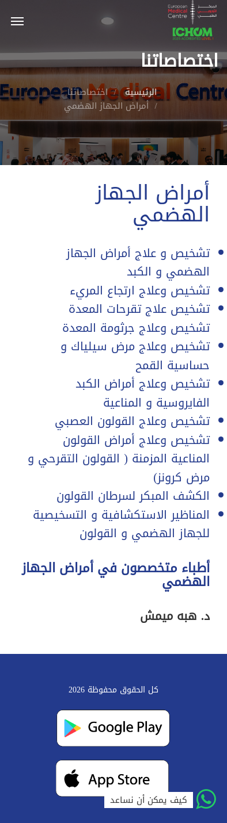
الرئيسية (141, 92)
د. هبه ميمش (175, 616)
